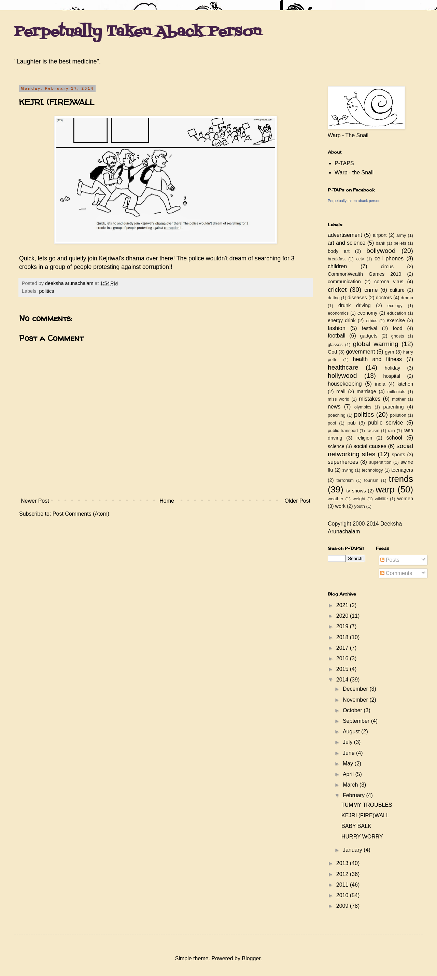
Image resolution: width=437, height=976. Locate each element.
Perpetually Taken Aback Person (137, 32)
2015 (343, 669)
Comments (396, 573)
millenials (396, 391)
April (349, 774)
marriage (366, 391)
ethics (371, 320)
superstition (380, 462)
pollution (398, 415)
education (396, 313)
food (397, 328)
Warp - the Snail (354, 172)
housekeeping (345, 384)
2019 (343, 626)
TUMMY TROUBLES (366, 805)
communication (344, 281)
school (394, 438)
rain (391, 430)
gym (389, 352)
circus (387, 266)
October (353, 710)
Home (166, 501)
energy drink (342, 320)
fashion (337, 328)
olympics (362, 407)
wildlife (381, 498)
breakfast (337, 258)
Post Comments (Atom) (81, 514)
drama (407, 297)
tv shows (356, 490)
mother (399, 399)
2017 (343, 648)
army (401, 235)
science (336, 446)
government (360, 352)
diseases (357, 297)
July (348, 742)
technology (372, 470)
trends (401, 479)
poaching (337, 415)
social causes (369, 446)
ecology (395, 305)
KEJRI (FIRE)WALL (365, 815)
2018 (343, 637)
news (334, 407)
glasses (335, 344)
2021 (343, 605)
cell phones (389, 258)
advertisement (345, 235)
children (337, 266)
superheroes (343, 462)
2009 (343, 906)
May (349, 763)
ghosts (397, 336)
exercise (396, 320)
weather (335, 498)
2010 (343, 895)
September (357, 721)
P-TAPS (344, 163)
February (354, 795)
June (349, 753)
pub (352, 423)
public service (385, 423)
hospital (391, 376)
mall (340, 391)
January (353, 850)
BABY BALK (356, 826)
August (352, 731)
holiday (392, 368)
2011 (343, 885)
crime (371, 290)
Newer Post (35, 501)
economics (338, 313)
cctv (360, 258)
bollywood (380, 250)
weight (359, 498)
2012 (343, 874)
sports (398, 454)
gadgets (369, 336)
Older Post (297, 501)
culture (397, 290)
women (405, 498)
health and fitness (377, 359)
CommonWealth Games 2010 (364, 274)
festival (369, 328)
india (380, 384)
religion (364, 438)
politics (46, 291)
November (356, 700)
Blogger (251, 958)
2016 (343, 658)
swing (347, 470)
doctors (384, 297)
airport (380, 235)
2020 (343, 616)
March (351, 785)
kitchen (405, 384)
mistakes (369, 399)
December (356, 689)
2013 (343, 863)
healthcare (343, 367)
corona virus (388, 281)
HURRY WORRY (362, 836)
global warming (375, 343)
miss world (338, 399)
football (337, 336)
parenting (393, 407)
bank (380, 243)
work (340, 506)
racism (372, 430)
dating (334, 297)
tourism (371, 480)
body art (339, 251)
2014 (343, 680)
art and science (346, 243)
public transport (343, 430)
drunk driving (354, 305)
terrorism (344, 480)
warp (385, 489)
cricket (337, 289)
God (332, 352)
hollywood (342, 375)
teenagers (402, 470)
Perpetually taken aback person (354, 201)
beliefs (400, 243)
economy (367, 313)
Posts (389, 560)
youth (359, 506)
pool (332, 423)
